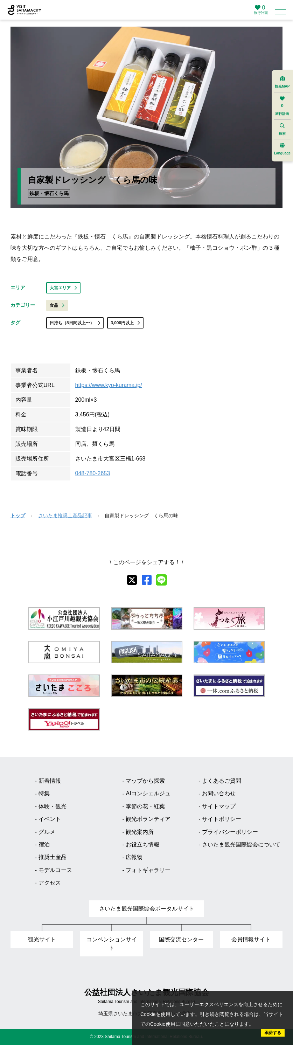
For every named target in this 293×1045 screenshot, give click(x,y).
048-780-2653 (92, 473)
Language (282, 149)
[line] (161, 580)
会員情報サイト (251, 939)
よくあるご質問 (221, 781)
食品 (57, 305)
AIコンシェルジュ (148, 793)
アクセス (50, 883)
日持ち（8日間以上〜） (75, 322)
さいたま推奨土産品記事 (65, 515)
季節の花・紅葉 (145, 806)
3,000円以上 (125, 322)
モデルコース (55, 870)
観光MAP (282, 82)
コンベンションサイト (111, 943)
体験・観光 (53, 806)
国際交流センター (181, 939)
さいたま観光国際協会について (241, 844)
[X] (132, 580)
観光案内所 (140, 832)
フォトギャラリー (148, 870)
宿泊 (44, 844)
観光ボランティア (148, 819)
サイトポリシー (221, 819)
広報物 (134, 857)
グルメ (47, 832)
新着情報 (50, 781)
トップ (18, 515)
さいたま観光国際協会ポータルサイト (146, 909)
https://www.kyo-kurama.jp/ (108, 385)
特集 (44, 793)
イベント (50, 819)
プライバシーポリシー (230, 832)
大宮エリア (63, 287)
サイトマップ (219, 806)
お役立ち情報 (142, 844)
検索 (282, 129)
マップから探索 (145, 781)
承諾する (272, 1032)
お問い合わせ (219, 793)
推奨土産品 (53, 857)
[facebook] (146, 580)
